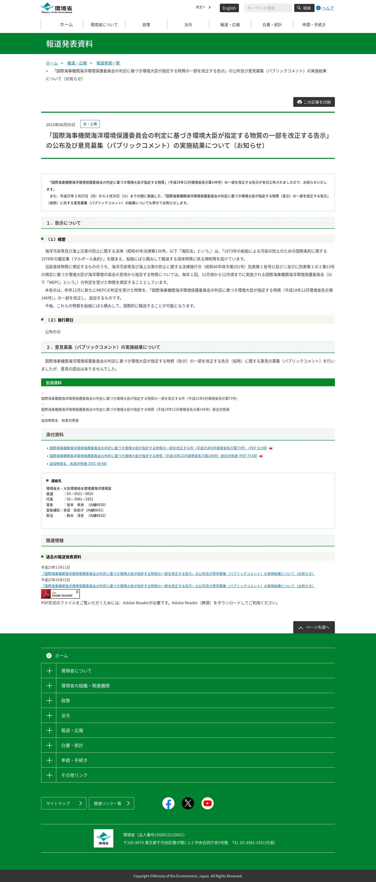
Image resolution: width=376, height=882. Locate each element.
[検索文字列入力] (268, 8)
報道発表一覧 (108, 63)
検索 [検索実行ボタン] (307, 8)
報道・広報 (77, 63)
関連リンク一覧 (107, 803)
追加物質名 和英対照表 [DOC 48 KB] (78, 463)
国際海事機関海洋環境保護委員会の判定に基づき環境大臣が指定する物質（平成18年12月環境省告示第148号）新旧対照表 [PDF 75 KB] (153, 455)
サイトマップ (58, 803)
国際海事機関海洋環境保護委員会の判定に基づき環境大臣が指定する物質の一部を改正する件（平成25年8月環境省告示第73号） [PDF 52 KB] (158, 447)
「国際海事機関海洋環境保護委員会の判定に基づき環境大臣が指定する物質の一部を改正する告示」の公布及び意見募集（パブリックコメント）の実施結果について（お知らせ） (178, 573)
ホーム (62, 24)
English (229, 8)
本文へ (202, 8)
